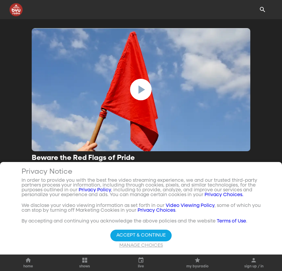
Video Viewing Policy (190, 205)
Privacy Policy (95, 190)
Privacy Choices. (224, 195)
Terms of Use (231, 221)
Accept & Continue (141, 235)
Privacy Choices (156, 210)
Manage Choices (141, 245)
